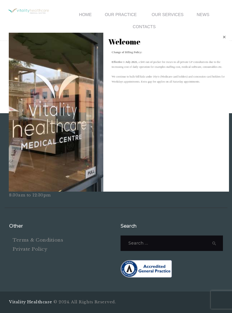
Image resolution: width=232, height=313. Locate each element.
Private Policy (30, 249)
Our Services (168, 14)
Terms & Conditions (38, 240)
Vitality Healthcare (31, 302)
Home (85, 14)
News (203, 14)
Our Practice (121, 14)
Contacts (144, 26)
